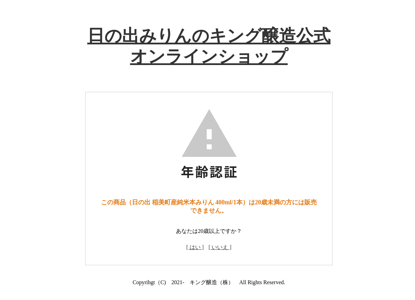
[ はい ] (195, 247)
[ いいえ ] (220, 247)
